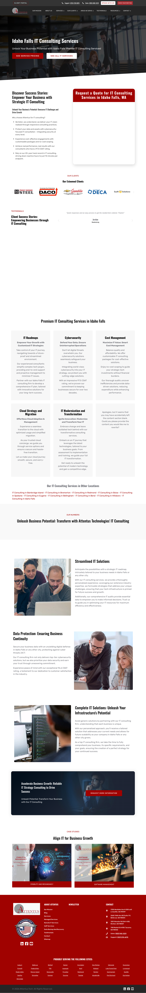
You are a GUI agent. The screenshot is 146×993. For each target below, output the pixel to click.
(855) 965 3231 (94, 3)
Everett (19, 968)
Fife (50, 968)
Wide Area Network (42, 884)
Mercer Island (35, 972)
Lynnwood (126, 968)
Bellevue (35, 965)
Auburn (19, 965)
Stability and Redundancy (104, 884)
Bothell (50, 965)
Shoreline (35, 975)
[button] (12, 192)
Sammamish (111, 972)
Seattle (126, 972)
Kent (80, 968)
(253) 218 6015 (74, 3)
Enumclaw (126, 965)
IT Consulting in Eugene (35, 495)
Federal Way (35, 968)
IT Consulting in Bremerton (57, 492)
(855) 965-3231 (120, 933)
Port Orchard (111, 975)
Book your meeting (125, 3)
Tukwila (80, 975)
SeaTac (19, 975)
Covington (80, 965)
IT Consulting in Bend (85, 495)
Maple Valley (20, 972)
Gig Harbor (126, 975)
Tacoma (65, 975)
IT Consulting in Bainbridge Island (27, 492)
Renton (95, 972)
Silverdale (20, 979)
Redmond (81, 972)
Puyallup (65, 972)
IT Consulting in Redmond (84, 492)
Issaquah (65, 968)
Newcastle (50, 972)
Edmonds (111, 965)
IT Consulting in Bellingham (61, 495)
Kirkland (95, 968)
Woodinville (95, 975)
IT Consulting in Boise (108, 492)
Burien (65, 965)
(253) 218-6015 (122, 937)
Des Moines (96, 965)
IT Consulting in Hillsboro (108, 495)
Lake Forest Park (111, 968)
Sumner (50, 975)
